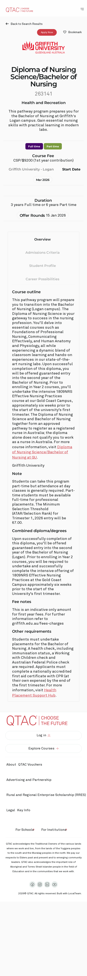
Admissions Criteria (42, 252)
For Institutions (53, 829)
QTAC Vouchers (30, 764)
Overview (42, 239)
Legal (10, 810)
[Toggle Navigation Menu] (82, 9)
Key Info (24, 810)
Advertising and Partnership (28, 780)
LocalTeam (74, 893)
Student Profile (42, 266)
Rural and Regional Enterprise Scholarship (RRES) (46, 795)
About (11, 764)
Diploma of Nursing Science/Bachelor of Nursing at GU (42, 452)
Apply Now (47, 32)
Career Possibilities (42, 279)
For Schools (24, 829)
